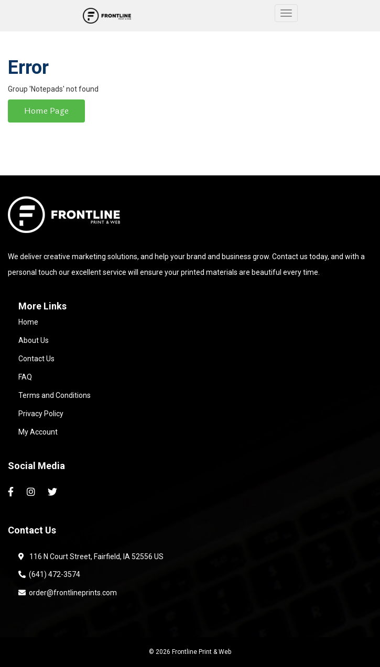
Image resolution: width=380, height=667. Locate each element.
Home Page (46, 110)
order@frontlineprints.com (67, 592)
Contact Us (36, 358)
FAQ (25, 377)
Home (28, 322)
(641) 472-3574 (49, 574)
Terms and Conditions (54, 395)
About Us (33, 340)
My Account (38, 432)
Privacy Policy (40, 413)
